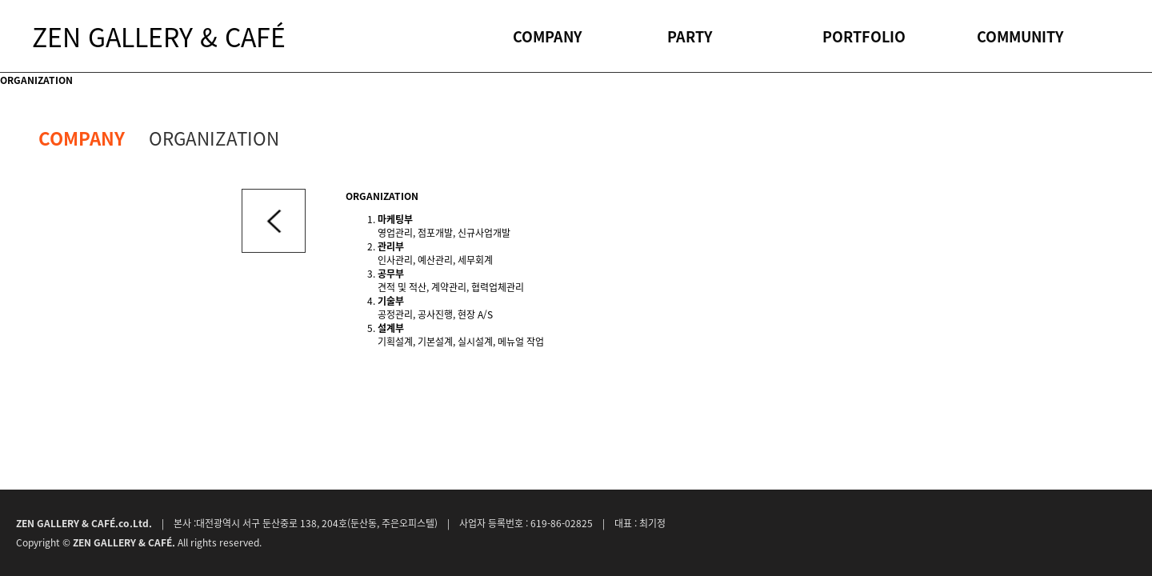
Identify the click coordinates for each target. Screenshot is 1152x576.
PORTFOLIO (864, 36)
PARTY (689, 36)
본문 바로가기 (0, 0)
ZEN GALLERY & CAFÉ (159, 36)
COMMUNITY (1020, 36)
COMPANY (547, 36)
